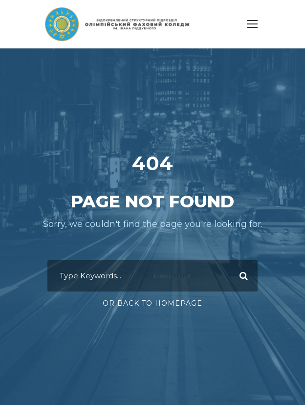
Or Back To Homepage (152, 297)
